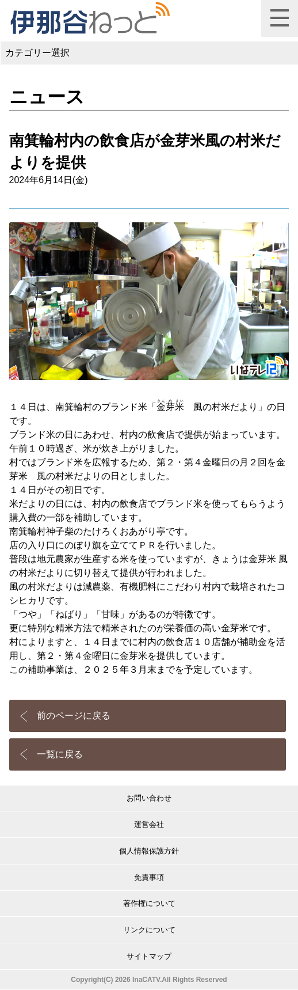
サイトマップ (149, 956)
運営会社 (149, 824)
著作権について (149, 903)
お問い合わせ (149, 798)
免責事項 (149, 877)
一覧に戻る (60, 754)
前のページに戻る (73, 715)
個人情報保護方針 (149, 851)
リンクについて (149, 929)
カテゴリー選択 (37, 53)
